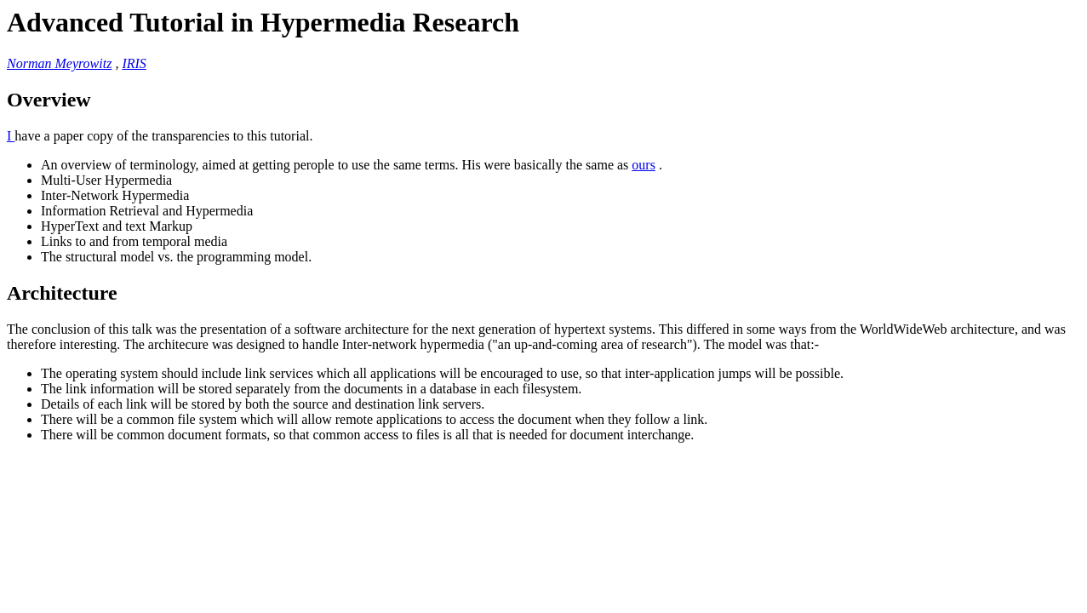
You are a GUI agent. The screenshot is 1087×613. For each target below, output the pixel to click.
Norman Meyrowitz (59, 63)
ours (643, 165)
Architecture (62, 293)
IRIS (134, 63)
